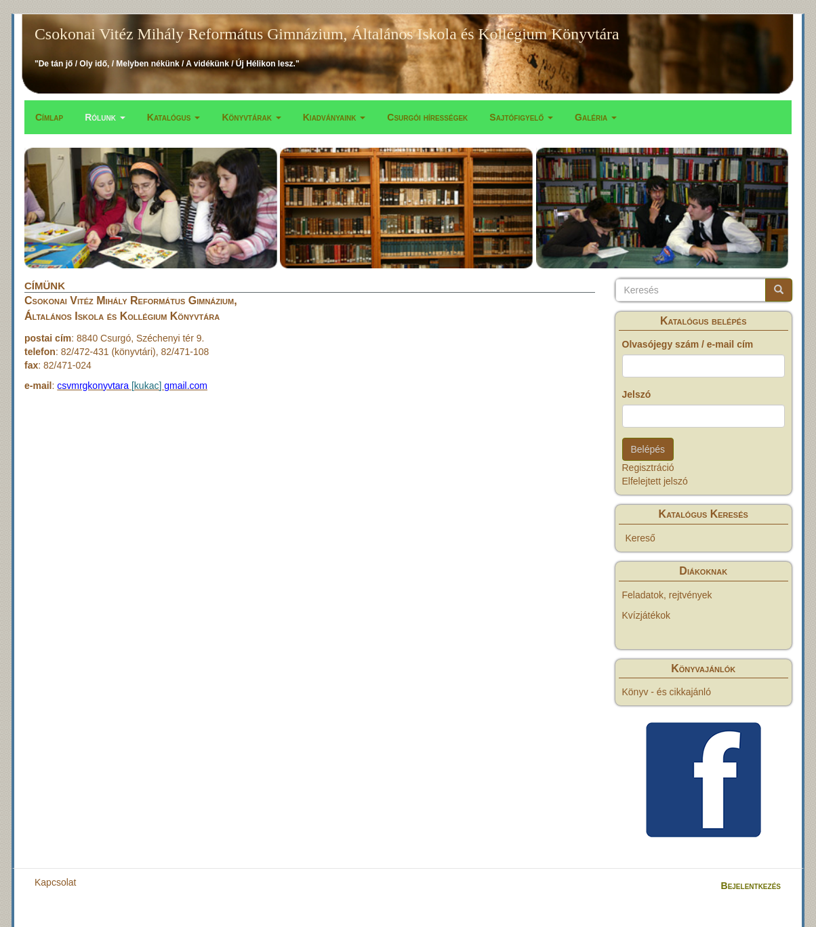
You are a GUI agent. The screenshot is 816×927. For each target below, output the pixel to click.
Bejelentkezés (751, 885)
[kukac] (146, 385)
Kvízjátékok (646, 615)
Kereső (640, 538)
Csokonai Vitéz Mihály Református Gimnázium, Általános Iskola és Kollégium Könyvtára (327, 34)
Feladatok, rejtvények (667, 595)
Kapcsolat (55, 882)
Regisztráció (648, 467)
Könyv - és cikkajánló (667, 691)
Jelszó (636, 394)
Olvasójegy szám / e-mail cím (688, 344)
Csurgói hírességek (427, 117)
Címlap (49, 117)
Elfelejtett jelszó (655, 481)
